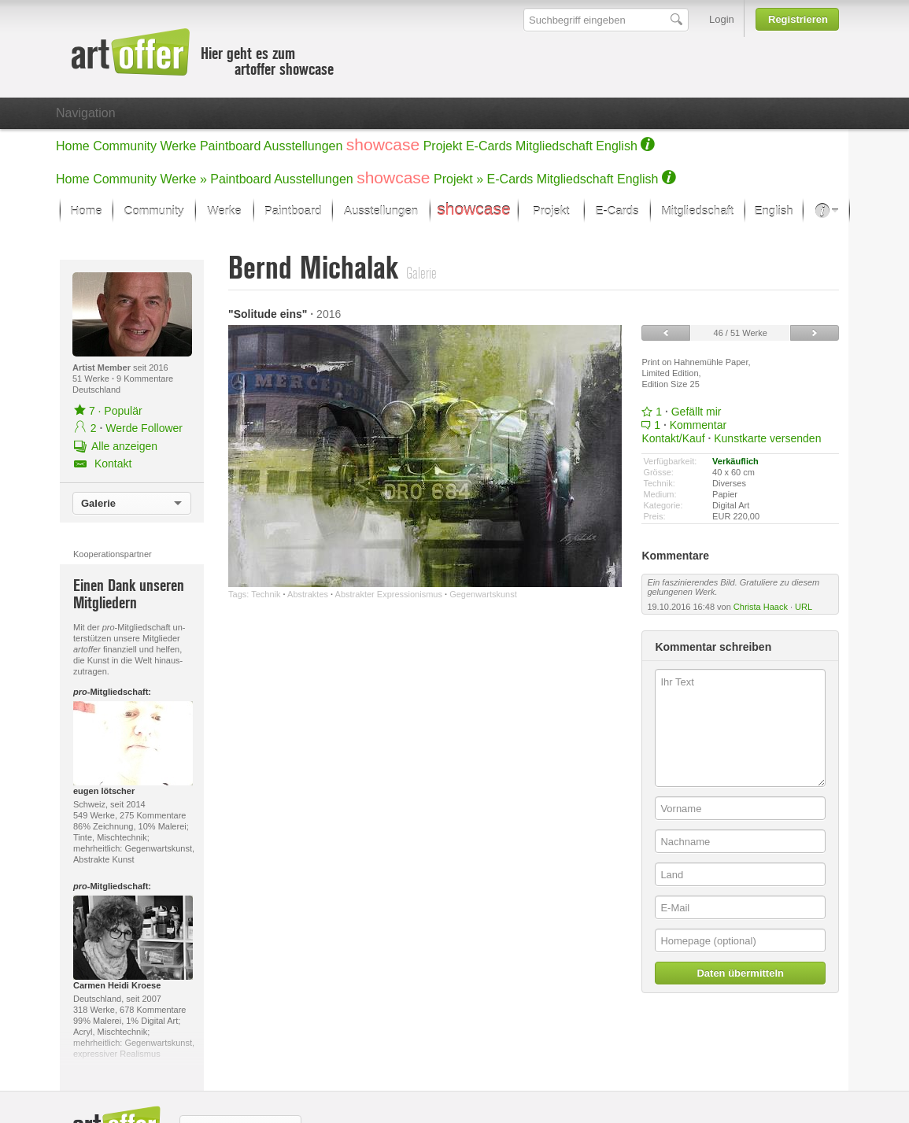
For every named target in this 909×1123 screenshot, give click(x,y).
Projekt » (458, 179)
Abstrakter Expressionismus (388, 594)
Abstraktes (307, 594)
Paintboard (230, 146)
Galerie (98, 503)
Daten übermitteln (740, 973)
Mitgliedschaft (554, 146)
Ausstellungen (303, 146)
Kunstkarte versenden (767, 438)
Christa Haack (760, 606)
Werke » (184, 179)
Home (73, 146)
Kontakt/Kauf (672, 438)
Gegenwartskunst (483, 594)
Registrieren (798, 19)
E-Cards (489, 146)
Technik (265, 594)
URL (803, 606)
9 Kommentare (144, 378)
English (616, 146)
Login (721, 19)
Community (125, 146)
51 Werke (92, 378)
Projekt (443, 146)
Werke (179, 146)
